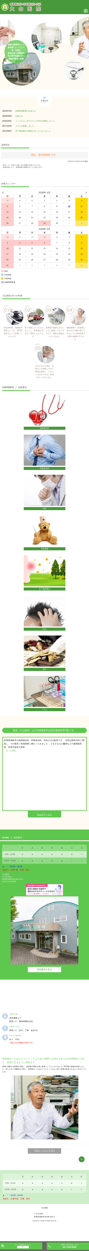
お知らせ (19, 116)
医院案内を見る (44, 969)
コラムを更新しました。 (25, 126)
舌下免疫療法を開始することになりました (33, 131)
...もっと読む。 (11, 750)
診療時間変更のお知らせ (25, 111)
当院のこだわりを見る (44, 1151)
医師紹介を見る (44, 815)
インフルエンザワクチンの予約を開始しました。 (35, 121)
